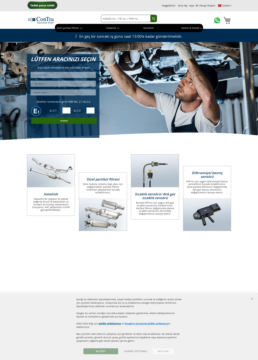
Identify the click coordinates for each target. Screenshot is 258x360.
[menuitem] (69, 28)
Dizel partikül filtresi (103, 179)
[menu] (129, 28)
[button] (225, 5)
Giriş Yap (183, 5)
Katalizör (51, 194)
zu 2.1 (53, 110)
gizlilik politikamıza (110, 323)
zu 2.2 (77, 110)
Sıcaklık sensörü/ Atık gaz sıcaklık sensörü (155, 196)
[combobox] (129, 18)
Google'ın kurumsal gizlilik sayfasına (146, 323)
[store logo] (41, 20)
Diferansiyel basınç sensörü (207, 175)
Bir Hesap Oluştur (205, 5)
